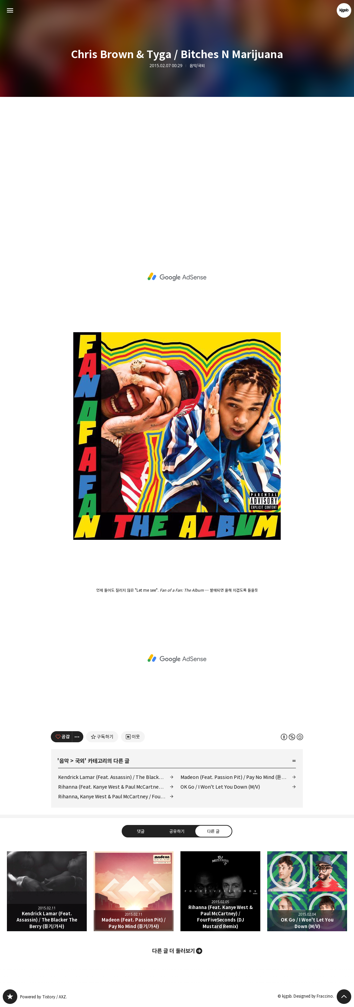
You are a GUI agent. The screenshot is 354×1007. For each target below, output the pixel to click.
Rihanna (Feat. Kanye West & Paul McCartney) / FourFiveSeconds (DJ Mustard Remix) (116, 786)
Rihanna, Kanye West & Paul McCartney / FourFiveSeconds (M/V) (116, 796)
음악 (64, 760)
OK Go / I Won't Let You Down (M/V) (220, 786)
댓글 (141, 831)
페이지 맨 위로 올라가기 (344, 996)
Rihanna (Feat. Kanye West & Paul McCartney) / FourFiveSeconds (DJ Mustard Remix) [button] (220, 891)
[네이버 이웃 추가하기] (133, 736)
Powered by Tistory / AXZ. (43, 996)
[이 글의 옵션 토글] (77, 736)
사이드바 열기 (10, 10)
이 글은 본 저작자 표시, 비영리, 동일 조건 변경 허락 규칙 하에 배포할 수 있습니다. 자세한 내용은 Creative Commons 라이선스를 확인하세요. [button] (292, 736)
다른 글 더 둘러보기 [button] (173, 950)
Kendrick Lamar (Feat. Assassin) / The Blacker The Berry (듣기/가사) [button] (47, 891)
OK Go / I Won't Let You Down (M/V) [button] (307, 891)
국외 (80, 760)
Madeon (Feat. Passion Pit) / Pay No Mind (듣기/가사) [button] (134, 891)
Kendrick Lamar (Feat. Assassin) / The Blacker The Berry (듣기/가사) (116, 777)
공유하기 (177, 831)
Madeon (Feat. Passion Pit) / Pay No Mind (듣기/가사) (238, 777)
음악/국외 (197, 65)
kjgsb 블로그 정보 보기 (344, 10)
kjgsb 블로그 (10, 996)
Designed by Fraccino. (314, 996)
